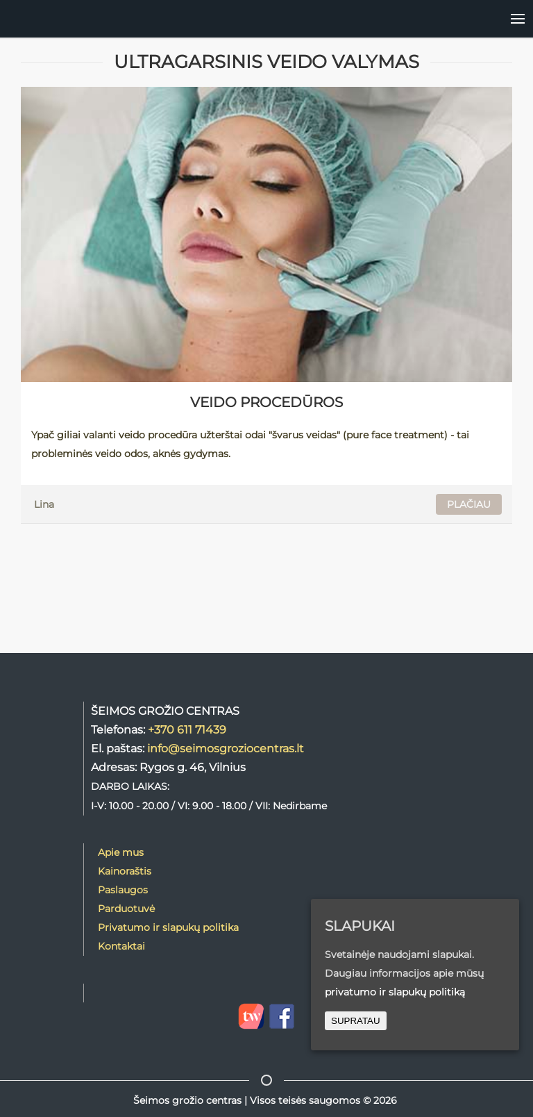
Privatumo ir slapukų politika (168, 927)
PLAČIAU (469, 504)
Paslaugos (123, 890)
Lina (44, 504)
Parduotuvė (126, 908)
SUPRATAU (355, 1021)
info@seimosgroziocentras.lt (225, 748)
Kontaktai (121, 946)
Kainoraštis (124, 871)
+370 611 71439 (187, 729)
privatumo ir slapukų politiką (395, 992)
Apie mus (121, 852)
